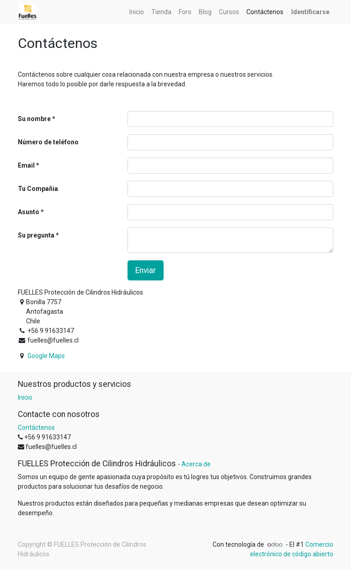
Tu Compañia (38, 188)
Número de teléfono (48, 142)
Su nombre (34, 118)
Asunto (28, 212)
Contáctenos (36, 427)
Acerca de (196, 464)
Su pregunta (36, 235)
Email (26, 165)
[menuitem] (137, 12)
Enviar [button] (145, 270)
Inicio (25, 397)
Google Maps (46, 355)
